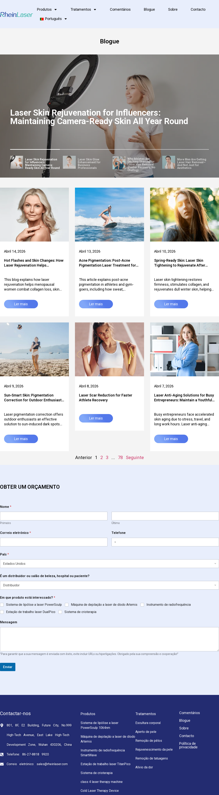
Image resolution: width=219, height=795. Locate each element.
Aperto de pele (145, 732)
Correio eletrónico (15, 533)
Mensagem (8, 622)
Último (116, 523)
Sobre (173, 9)
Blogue (149, 9)
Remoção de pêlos (148, 741)
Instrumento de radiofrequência (168, 605)
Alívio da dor (144, 767)
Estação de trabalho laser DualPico (30, 612)
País (4, 554)
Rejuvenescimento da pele (154, 749)
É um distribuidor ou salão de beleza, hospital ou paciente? (44, 576)
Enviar (7, 667)
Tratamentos (84, 9)
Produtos (47, 9)
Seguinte (135, 457)
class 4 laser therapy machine (102, 782)
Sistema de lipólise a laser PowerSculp (34, 605)
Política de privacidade (188, 745)
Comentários (120, 9)
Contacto (198, 9)
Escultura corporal (148, 723)
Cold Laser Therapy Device (100, 791)
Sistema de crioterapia (80, 612)
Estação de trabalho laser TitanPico (106, 764)
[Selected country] (114, 542)
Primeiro (5, 523)
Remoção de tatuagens (151, 758)
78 (120, 457)
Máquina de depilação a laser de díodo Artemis (104, 605)
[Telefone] (165, 542)
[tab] (35, 163)
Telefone (119, 533)
